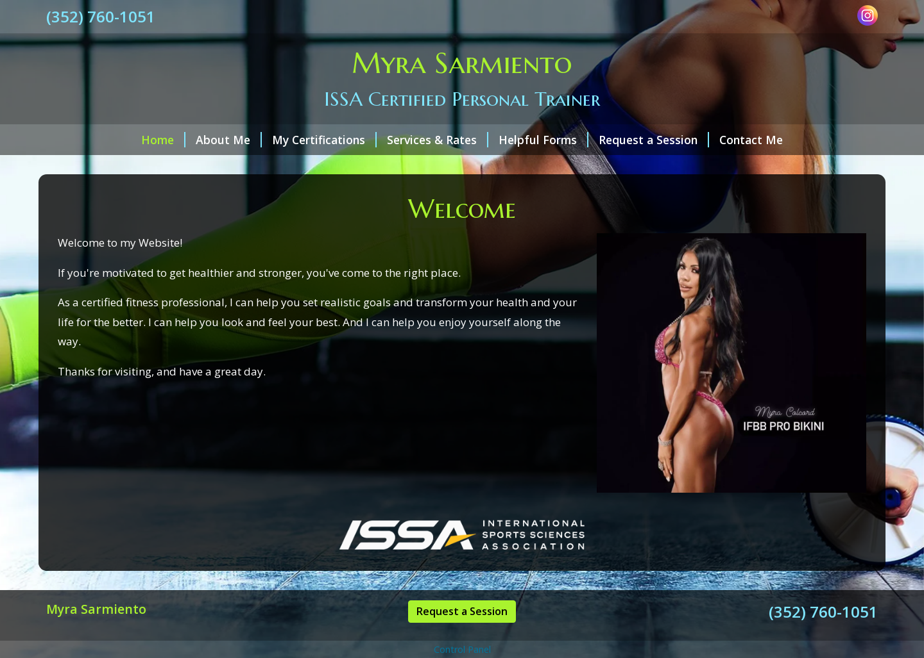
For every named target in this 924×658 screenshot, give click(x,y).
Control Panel (462, 649)
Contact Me (751, 139)
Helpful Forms (543, 139)
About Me (229, 139)
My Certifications (324, 139)
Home (163, 139)
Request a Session (654, 139)
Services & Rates (437, 139)
